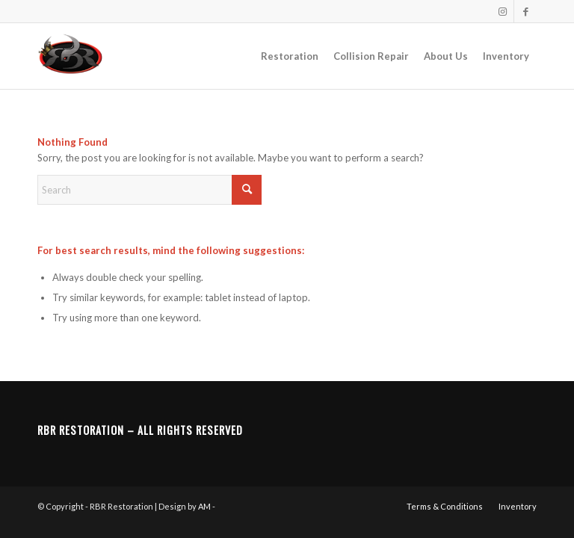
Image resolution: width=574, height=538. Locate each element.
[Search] (149, 190)
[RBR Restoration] (70, 56)
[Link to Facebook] (525, 11)
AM (204, 506)
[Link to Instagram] (502, 11)
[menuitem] (289, 56)
